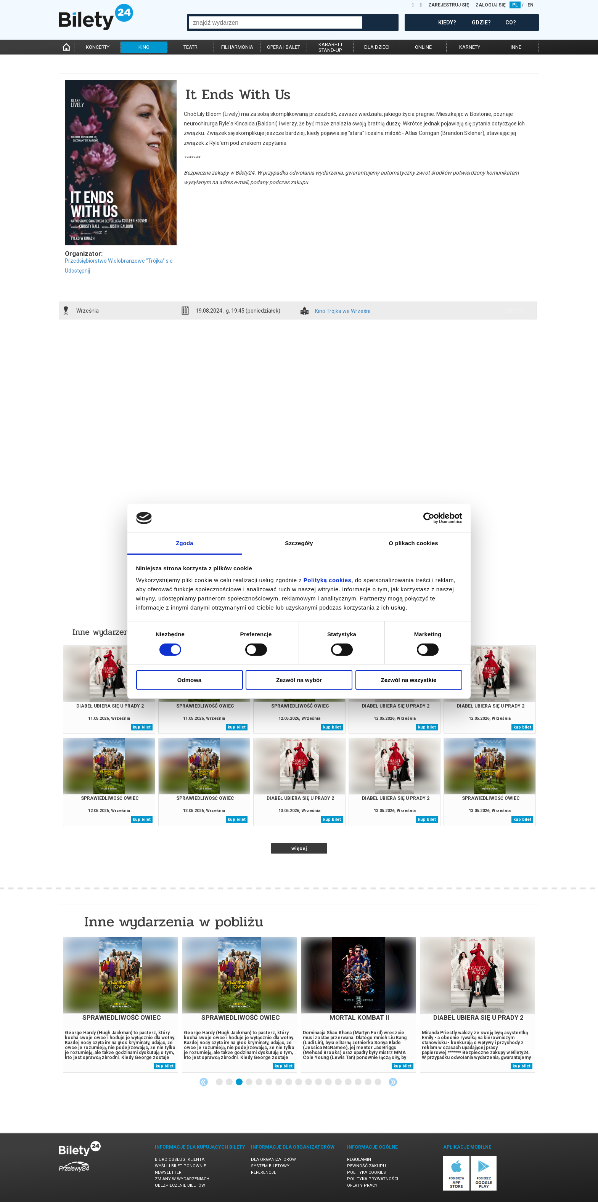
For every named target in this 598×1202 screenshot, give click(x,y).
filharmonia (237, 47)
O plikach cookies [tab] (413, 543)
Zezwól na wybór (299, 680)
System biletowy (270, 1165)
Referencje (263, 1172)
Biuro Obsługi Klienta (179, 1159)
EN (530, 5)
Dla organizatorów (273, 1159)
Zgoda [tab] (184, 543)
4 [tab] (249, 1082)
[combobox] (275, 22)
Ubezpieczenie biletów (180, 1185)
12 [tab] (329, 1082)
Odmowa (189, 680)
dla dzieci (376, 47)
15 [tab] (358, 1082)
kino (144, 47)
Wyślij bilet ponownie (180, 1165)
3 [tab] (239, 1082)
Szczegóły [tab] (299, 543)
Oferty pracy (362, 1185)
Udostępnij (77, 271)
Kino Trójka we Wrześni (342, 311)
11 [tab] (319, 1082)
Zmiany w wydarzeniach (182, 1178)
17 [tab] (378, 1082)
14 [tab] (348, 1082)
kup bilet (142, 727)
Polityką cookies (328, 580)
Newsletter (168, 1172)
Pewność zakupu (366, 1165)
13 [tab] (338, 1082)
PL (515, 5)
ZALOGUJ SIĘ (491, 5)
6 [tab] (269, 1082)
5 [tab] (259, 1082)
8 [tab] (289, 1082)
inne (516, 47)
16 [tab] (368, 1082)
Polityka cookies (366, 1172)
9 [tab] (299, 1082)
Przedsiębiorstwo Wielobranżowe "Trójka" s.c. (119, 261)
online (423, 47)
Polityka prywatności (372, 1178)
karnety (469, 47)
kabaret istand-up (330, 47)
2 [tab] (229, 1082)
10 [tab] (309, 1082)
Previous (203, 1082)
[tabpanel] (120, 1005)
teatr (190, 47)
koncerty (97, 47)
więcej (299, 848)
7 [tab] (279, 1082)
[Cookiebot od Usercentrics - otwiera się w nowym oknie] (428, 518)
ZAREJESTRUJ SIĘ (448, 5)
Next (393, 1082)
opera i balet (283, 47)
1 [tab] (219, 1082)
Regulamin (359, 1159)
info (514, 310)
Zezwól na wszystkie (409, 680)
